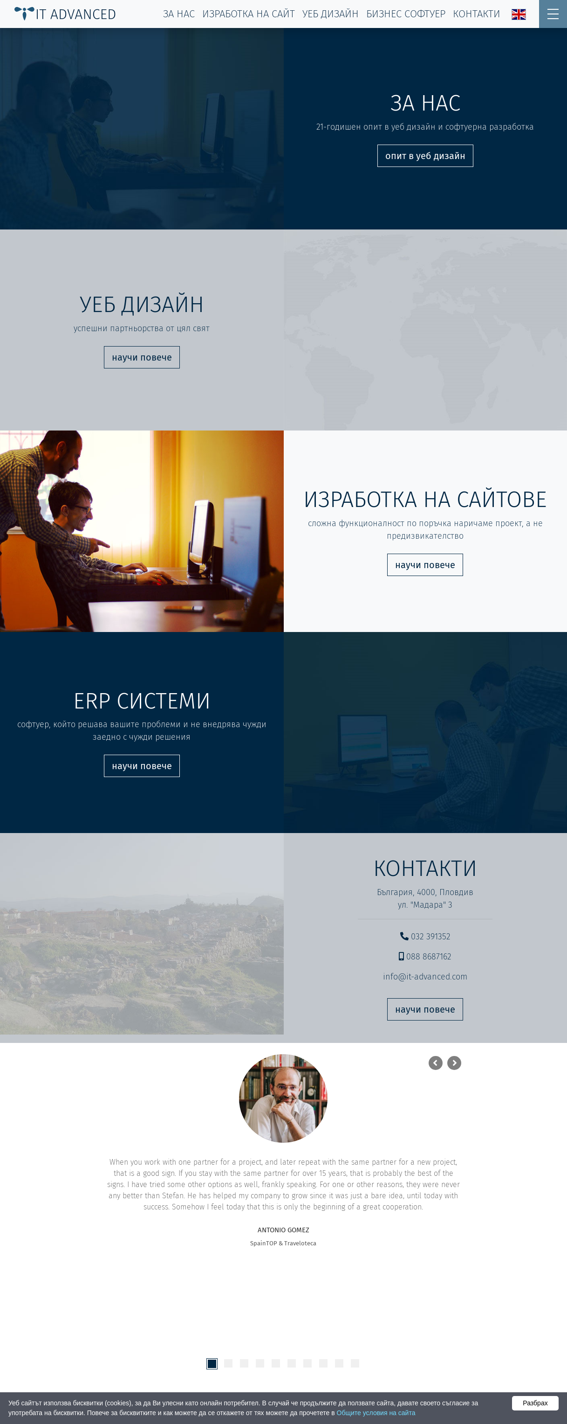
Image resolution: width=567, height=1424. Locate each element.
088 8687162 (425, 957)
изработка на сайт (248, 14)
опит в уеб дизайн (425, 155)
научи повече (142, 357)
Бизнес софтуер (405, 14)
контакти (476, 14)
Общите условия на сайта (376, 1413)
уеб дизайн (330, 14)
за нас (179, 14)
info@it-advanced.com (425, 977)
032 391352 (425, 936)
